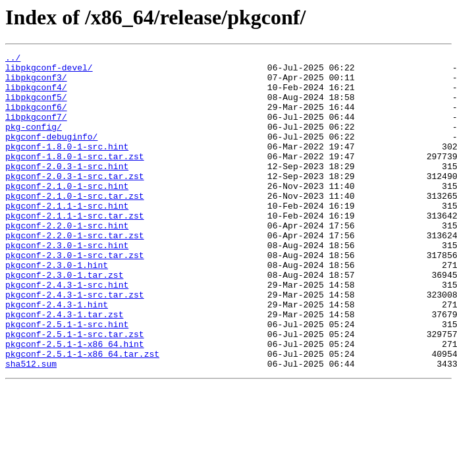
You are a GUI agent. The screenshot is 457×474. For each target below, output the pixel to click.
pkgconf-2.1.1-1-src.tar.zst (74, 249)
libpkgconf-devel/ (49, 71)
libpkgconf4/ (36, 95)
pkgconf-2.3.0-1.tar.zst (64, 320)
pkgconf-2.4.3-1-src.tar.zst (74, 344)
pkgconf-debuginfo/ (51, 154)
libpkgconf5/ (36, 107)
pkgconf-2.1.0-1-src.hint (66, 213)
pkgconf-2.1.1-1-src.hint (66, 237)
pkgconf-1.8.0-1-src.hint (66, 166)
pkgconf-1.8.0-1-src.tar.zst (74, 178)
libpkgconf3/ (36, 83)
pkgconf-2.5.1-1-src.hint (66, 379)
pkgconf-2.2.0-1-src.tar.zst (74, 272)
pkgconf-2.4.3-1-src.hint (66, 332)
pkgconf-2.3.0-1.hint (56, 308)
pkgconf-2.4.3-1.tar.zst (64, 367)
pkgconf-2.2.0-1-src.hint (66, 261)
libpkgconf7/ (36, 130)
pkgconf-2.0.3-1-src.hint (66, 190)
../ (12, 59)
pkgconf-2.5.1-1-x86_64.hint (74, 403)
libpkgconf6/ (36, 118)
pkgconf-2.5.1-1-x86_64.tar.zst (82, 415)
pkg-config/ (33, 142)
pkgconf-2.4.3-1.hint (56, 355)
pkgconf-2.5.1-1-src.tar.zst (74, 391)
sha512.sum (31, 427)
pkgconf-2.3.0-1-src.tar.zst (74, 296)
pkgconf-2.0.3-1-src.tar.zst (74, 201)
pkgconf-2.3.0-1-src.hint (66, 284)
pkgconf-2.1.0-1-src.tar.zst (74, 225)
